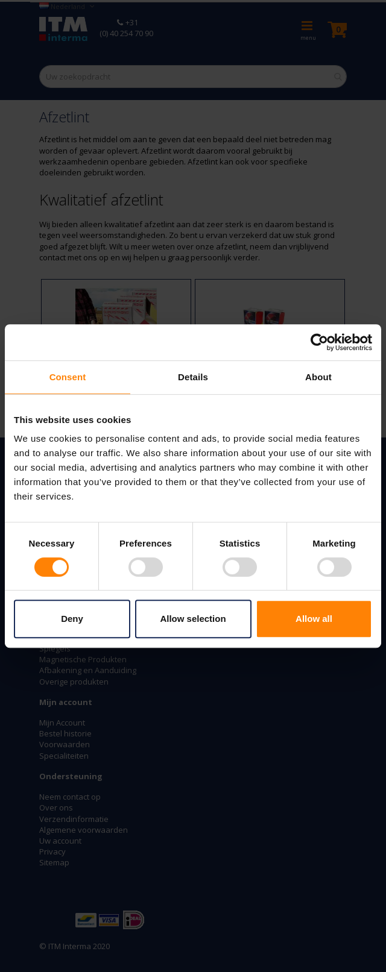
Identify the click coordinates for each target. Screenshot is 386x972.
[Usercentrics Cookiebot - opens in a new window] (319, 342)
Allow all (314, 618)
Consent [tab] (67, 377)
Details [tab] (193, 377)
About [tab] (318, 377)
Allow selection (193, 618)
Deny (72, 618)
